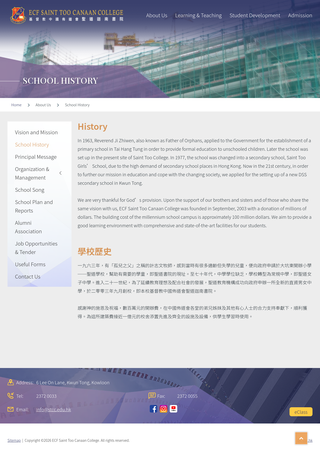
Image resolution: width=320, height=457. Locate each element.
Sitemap (14, 440)
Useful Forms (30, 264)
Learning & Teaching (198, 15)
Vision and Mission (36, 132)
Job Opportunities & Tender (36, 248)
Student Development (255, 15)
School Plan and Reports (34, 206)
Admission (300, 15)
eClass (301, 411)
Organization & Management (32, 173)
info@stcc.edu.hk (53, 409)
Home (16, 104)
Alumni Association (28, 227)
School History (32, 144)
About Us (156, 15)
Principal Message (35, 156)
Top (307, 436)
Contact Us (27, 276)
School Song (29, 189)
